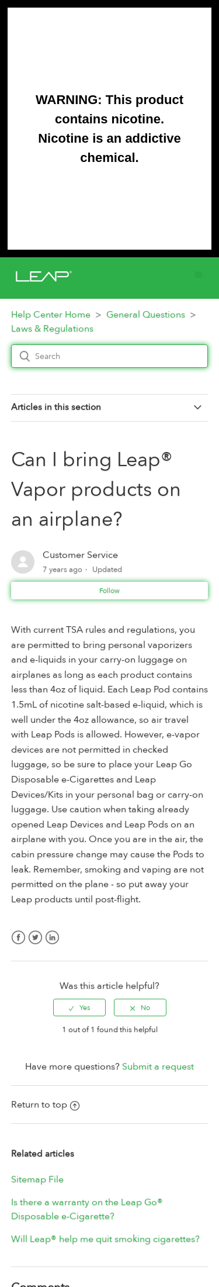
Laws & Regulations (52, 328)
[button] (198, 273)
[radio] (79, 1007)
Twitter (35, 944)
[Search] (109, 356)
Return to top (45, 1104)
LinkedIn (52, 944)
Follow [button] (109, 590)
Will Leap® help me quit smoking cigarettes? (105, 1239)
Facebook (18, 944)
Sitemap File (37, 1179)
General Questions (145, 314)
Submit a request (158, 1066)
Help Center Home (51, 314)
